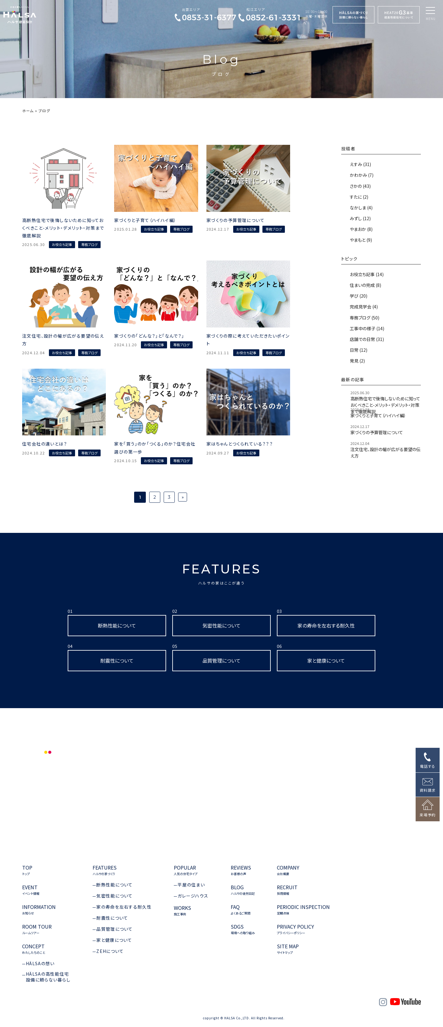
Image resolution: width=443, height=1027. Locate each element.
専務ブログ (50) (364, 318)
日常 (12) (358, 350)
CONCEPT (33, 949)
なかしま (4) (361, 207)
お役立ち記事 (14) (366, 274)
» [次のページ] (183, 497)
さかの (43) (360, 186)
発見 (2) (357, 361)
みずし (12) (360, 218)
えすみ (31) (360, 164)
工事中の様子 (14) (366, 328)
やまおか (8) (361, 229)
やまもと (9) (360, 240)
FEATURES (221, 573)
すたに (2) (358, 197)
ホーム (28, 110)
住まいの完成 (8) (365, 285)
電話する (427, 766)
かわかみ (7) (361, 175)
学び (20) (358, 296)
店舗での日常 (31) (366, 339)
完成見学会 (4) (363, 306)
